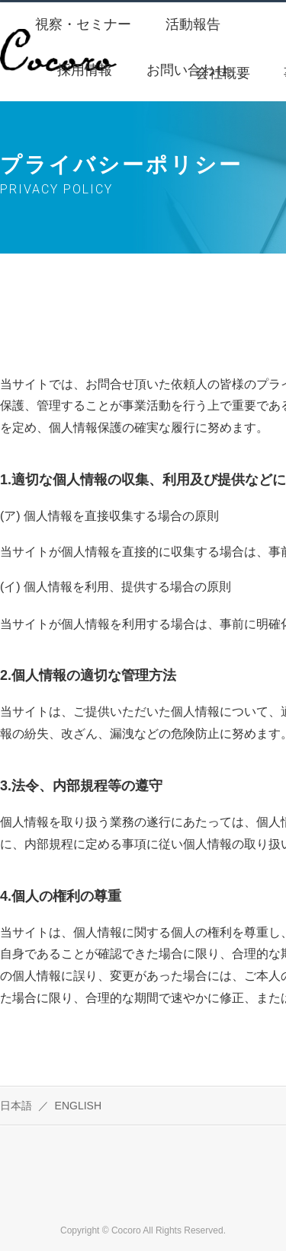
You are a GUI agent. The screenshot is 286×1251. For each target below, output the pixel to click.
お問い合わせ (187, 70)
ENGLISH (78, 1105)
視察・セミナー (83, 24)
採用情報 (84, 70)
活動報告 (192, 24)
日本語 (16, 1105)
